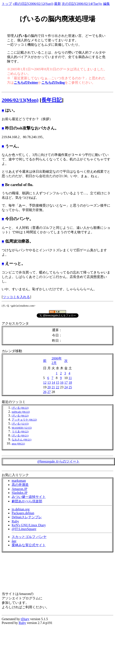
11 (70, 378)
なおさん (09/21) (21, 439)
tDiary (25, 619)
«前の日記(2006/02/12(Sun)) (33, 4)
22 (57, 387)
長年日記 (51, 100)
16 (61, 382)
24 (66, 387)
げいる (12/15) (20, 423)
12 (44, 382)
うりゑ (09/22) (20, 431)
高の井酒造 (20, 484)
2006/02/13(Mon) (20, 100)
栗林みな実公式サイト (29, 545)
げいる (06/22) (20, 407)
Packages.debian (23, 513)
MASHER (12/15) (22, 427)
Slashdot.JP (19, 493)
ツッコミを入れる (16, 297)
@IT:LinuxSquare (24, 529)
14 (53, 382)
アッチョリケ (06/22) (24, 419)
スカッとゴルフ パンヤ (29, 537)
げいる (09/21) (20, 435)
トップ (7, 4)
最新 (57, 4)
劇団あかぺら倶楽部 (27, 501)
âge (14, 541)
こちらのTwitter (26, 82)
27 (49, 392)
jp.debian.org (20, 509)
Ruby (15, 521)
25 (70, 387)
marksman (19, 480)
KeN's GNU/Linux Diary (29, 525)
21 (53, 387)
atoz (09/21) (18, 443)
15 (57, 382)
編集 (106, 4)
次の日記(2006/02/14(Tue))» (82, 4)
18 (70, 382)
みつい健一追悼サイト (29, 497)
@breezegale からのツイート (58, 461)
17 (66, 382)
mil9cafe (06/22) (21, 411)
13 (49, 382)
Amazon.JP (19, 489)
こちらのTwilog (53, 82)
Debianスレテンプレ (27, 517)
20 (49, 387)
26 (44, 392)
